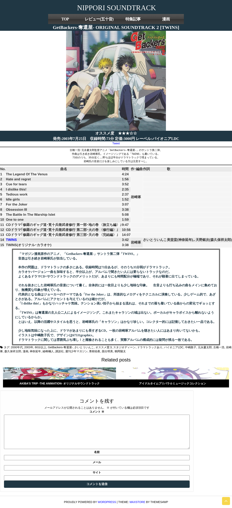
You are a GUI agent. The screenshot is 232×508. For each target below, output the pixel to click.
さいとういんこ (84, 347)
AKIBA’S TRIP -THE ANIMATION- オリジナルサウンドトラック (60, 383)
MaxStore (137, 502)
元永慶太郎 (205, 347)
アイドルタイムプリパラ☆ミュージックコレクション (172, 383)
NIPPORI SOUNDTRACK (116, 8)
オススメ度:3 (103, 347)
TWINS (11, 240)
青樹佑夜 (94, 351)
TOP (65, 19)
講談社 (59, 351)
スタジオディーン (124, 347)
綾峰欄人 (48, 351)
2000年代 (17, 347)
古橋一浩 (218, 347)
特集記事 (133, 19)
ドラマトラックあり (149, 347)
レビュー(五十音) (99, 19)
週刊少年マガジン (76, 351)
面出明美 (107, 351)
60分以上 (41, 347)
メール (97, 462)
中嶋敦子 (190, 347)
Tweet (116, 143)
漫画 (166, 19)
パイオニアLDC (173, 347)
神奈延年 (35, 351)
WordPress (107, 502)
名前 (97, 452)
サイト (97, 472)
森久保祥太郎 (12, 351)
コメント (96, 411)
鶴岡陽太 (120, 351)
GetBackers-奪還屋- (60, 347)
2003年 (28, 347)
